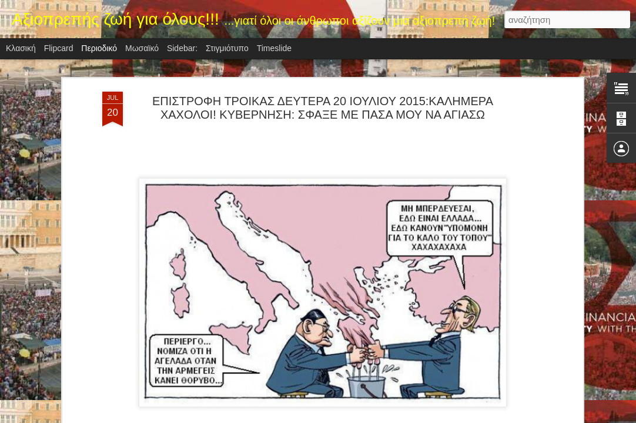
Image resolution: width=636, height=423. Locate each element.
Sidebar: (182, 48)
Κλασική (21, 48)
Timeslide (274, 48)
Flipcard (58, 48)
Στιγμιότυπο (227, 48)
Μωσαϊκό (142, 48)
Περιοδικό (99, 48)
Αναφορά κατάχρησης (388, 416)
